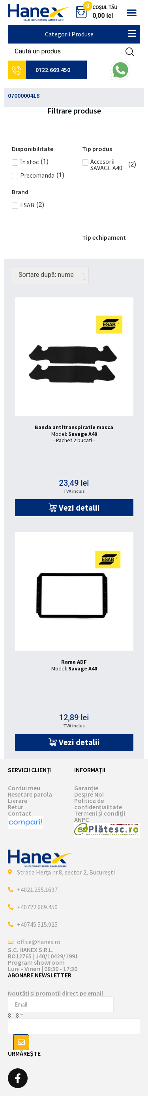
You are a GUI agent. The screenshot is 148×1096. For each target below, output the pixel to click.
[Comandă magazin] (50, 275)
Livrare (17, 800)
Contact (19, 813)
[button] (132, 12)
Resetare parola (30, 794)
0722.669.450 (53, 70)
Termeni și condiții (99, 813)
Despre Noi (89, 794)
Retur (15, 807)
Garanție (86, 788)
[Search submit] (130, 52)
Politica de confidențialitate (98, 804)
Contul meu (24, 788)
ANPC (81, 819)
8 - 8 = (16, 1015)
